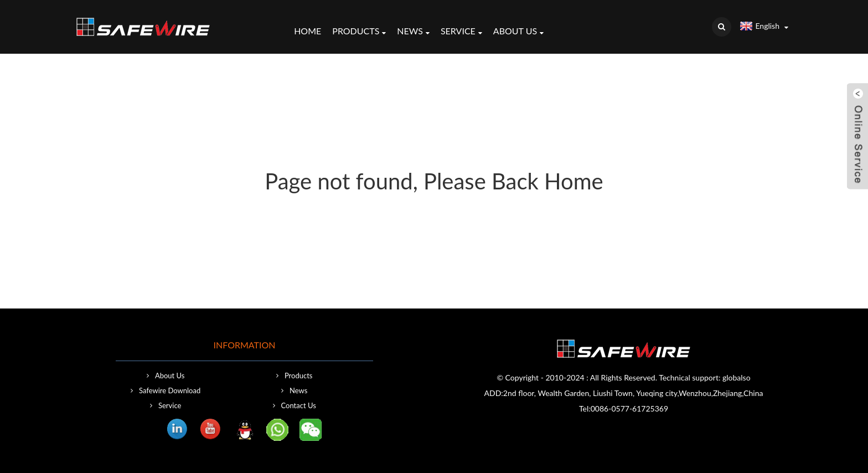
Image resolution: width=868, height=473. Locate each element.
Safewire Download (169, 390)
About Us (518, 32)
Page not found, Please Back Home (434, 181)
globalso (736, 377)
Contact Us (298, 405)
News (413, 32)
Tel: (585, 408)
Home (307, 30)
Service (461, 32)
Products (359, 32)
